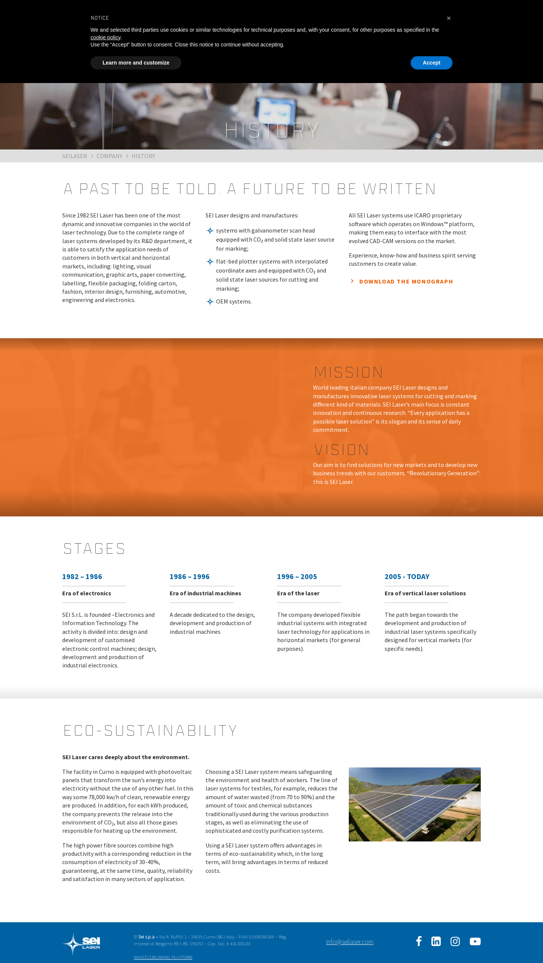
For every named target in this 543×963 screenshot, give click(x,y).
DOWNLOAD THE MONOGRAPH (406, 281)
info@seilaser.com (349, 942)
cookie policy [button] (105, 37)
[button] (449, 18)
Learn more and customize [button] (136, 63)
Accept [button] (431, 63)
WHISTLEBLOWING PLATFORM (163, 957)
